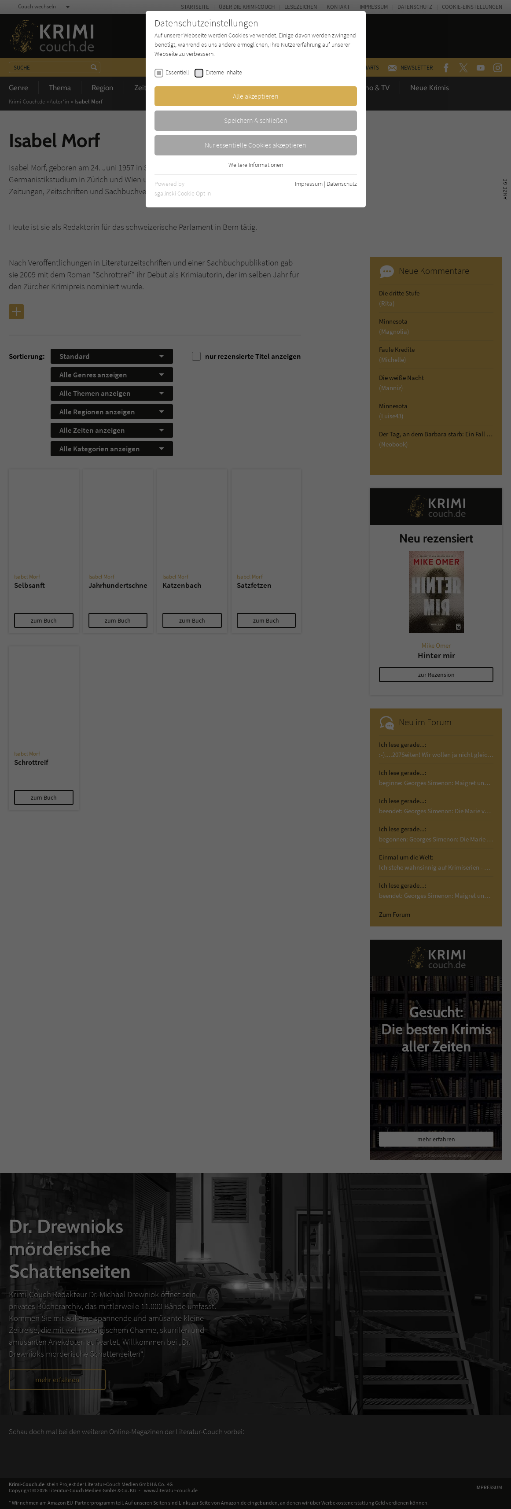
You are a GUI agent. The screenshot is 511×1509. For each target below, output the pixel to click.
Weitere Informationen (255, 165)
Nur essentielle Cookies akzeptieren (255, 144)
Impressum (309, 184)
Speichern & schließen (255, 120)
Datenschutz (342, 184)
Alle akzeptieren (256, 96)
